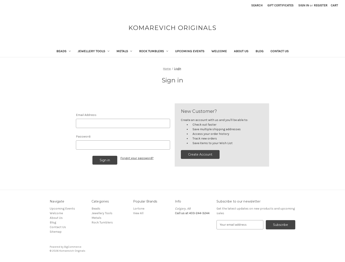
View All (138, 213)
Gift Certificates (280, 5)
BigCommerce (72, 246)
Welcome (219, 51)
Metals (124, 51)
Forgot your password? (137, 158)
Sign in (303, 5)
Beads (63, 51)
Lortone (138, 208)
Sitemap (56, 232)
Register (320, 5)
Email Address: (86, 115)
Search (256, 5)
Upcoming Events (189, 51)
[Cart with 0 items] (334, 5)
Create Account (200, 154)
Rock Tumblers (153, 51)
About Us (241, 51)
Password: (83, 136)
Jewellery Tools (93, 51)
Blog (259, 51)
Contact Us (279, 51)
